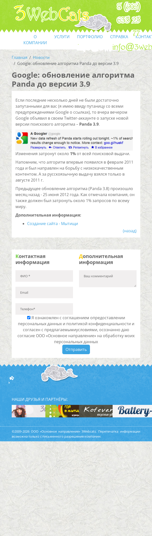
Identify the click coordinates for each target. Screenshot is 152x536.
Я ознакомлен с (76, 329)
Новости (41, 57)
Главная (19, 57)
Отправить (76, 349)
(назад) (130, 231)
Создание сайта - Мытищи (52, 223)
